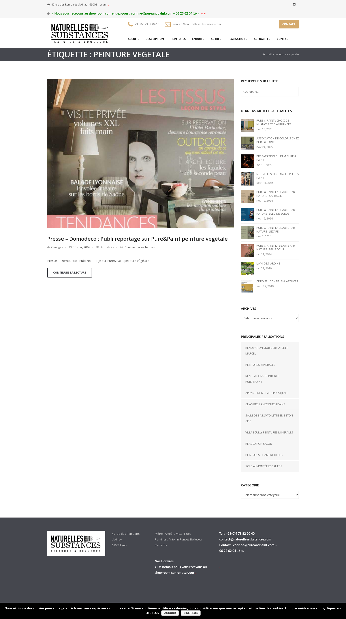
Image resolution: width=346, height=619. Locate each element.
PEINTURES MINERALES (260, 365)
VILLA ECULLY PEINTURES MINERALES (269, 432)
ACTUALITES (262, 39)
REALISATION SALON (258, 444)
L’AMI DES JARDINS (268, 263)
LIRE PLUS (191, 613)
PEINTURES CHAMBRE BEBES (264, 455)
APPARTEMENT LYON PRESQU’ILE (266, 393)
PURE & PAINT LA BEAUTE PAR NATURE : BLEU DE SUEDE (275, 212)
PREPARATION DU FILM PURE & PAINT (276, 158)
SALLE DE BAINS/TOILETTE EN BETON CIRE (269, 418)
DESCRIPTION (155, 39)
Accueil (267, 54)
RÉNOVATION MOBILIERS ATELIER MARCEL (266, 350)
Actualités (107, 247)
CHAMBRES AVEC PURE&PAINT (265, 404)
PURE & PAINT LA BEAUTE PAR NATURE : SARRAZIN (275, 194)
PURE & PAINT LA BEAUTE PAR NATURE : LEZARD (275, 229)
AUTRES (216, 39)
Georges (57, 247)
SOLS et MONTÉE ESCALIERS (263, 466)
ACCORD (170, 613)
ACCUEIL (133, 39)
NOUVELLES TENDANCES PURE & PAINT (277, 176)
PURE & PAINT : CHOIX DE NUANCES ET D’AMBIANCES (273, 122)
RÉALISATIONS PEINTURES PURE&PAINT (262, 379)
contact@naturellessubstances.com (197, 24)
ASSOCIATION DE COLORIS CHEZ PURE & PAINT (277, 140)
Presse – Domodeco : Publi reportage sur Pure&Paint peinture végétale (137, 238)
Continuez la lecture (69, 272)
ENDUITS (198, 39)
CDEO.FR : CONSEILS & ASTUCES (277, 281)
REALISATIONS (237, 39)
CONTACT (288, 24)
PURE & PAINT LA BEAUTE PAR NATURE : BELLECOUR (275, 247)
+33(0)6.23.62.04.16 (147, 24)
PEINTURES (178, 39)
